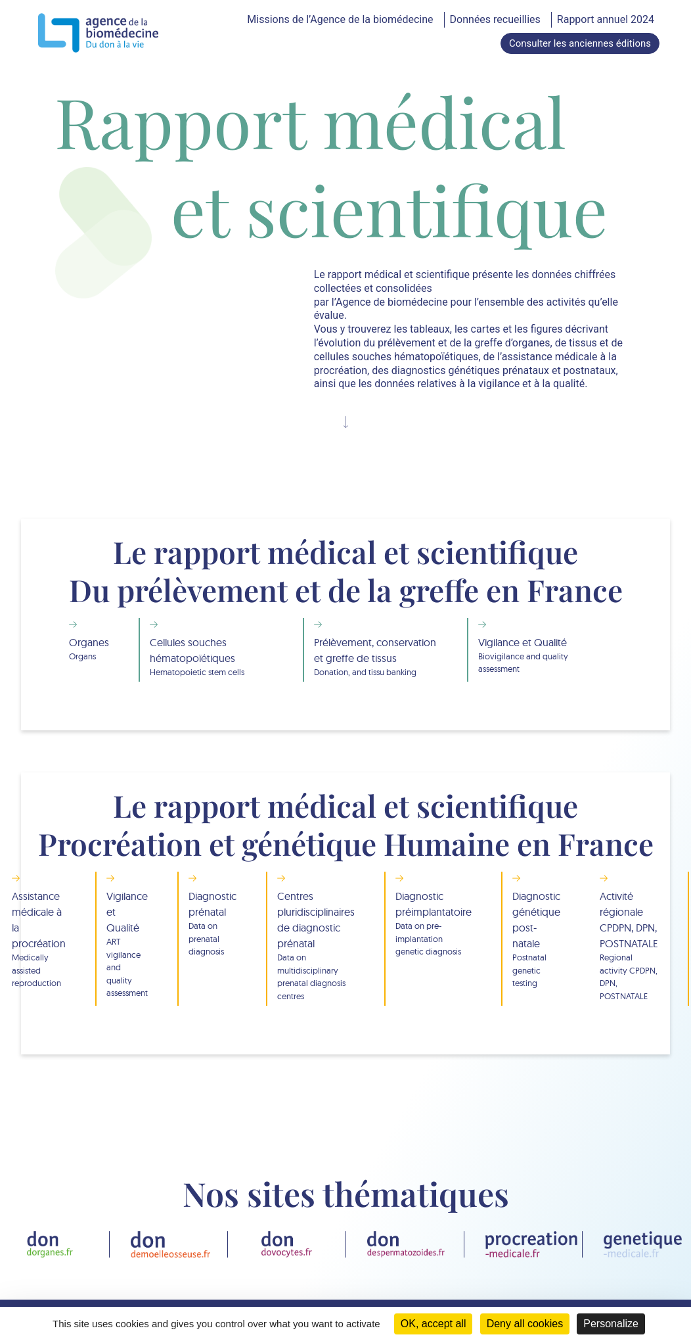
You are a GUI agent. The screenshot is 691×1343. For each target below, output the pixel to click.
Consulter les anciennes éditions (580, 43)
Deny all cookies (525, 1323)
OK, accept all (433, 1323)
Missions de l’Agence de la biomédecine (340, 19)
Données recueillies (495, 19)
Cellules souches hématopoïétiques (211, 657)
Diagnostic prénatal (212, 923)
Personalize (610, 1323)
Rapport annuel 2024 (605, 19)
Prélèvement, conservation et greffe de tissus (375, 657)
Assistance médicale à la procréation (39, 939)
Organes (89, 649)
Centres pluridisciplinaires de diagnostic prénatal (316, 945)
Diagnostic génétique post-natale (536, 939)
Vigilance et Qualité (540, 656)
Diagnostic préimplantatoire (433, 923)
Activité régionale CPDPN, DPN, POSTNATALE (629, 945)
